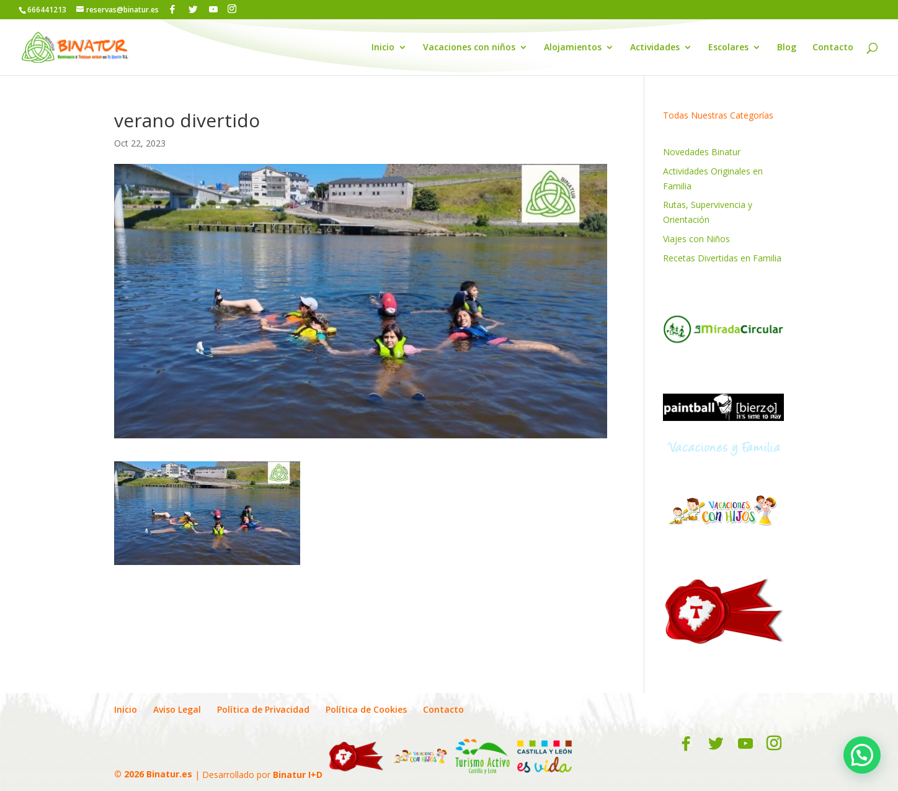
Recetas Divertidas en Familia (722, 258)
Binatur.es (169, 774)
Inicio (382, 48)
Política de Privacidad (263, 709)
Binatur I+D (297, 774)
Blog (786, 48)
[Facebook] (172, 9)
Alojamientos (573, 48)
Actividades (655, 48)
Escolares (728, 48)
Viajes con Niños (696, 239)
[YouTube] (213, 9)
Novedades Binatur (701, 152)
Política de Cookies (366, 709)
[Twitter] (193, 9)
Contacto (832, 48)
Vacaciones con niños (469, 48)
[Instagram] (232, 9)
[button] (862, 755)
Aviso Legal (177, 709)
